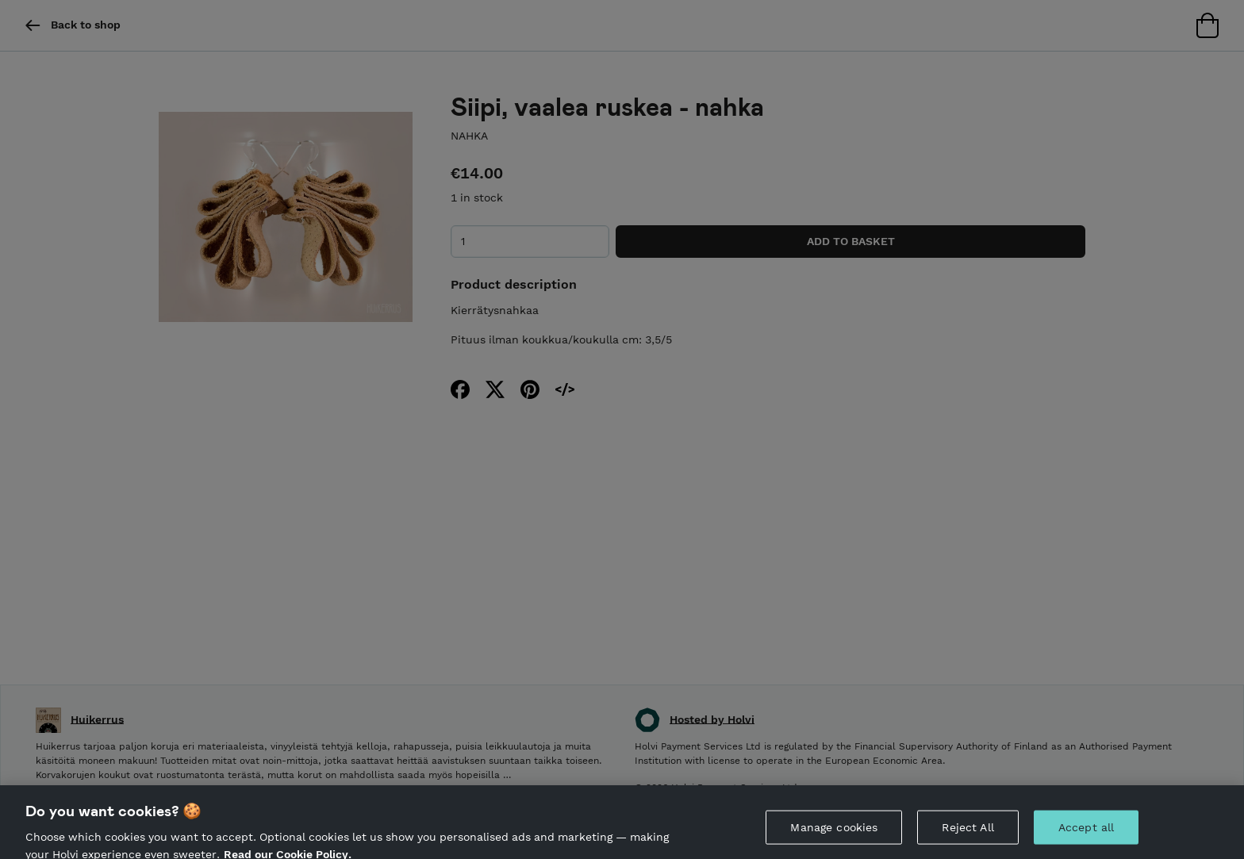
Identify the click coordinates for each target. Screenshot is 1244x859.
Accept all (1086, 832)
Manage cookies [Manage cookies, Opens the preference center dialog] (833, 832)
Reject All (967, 832)
